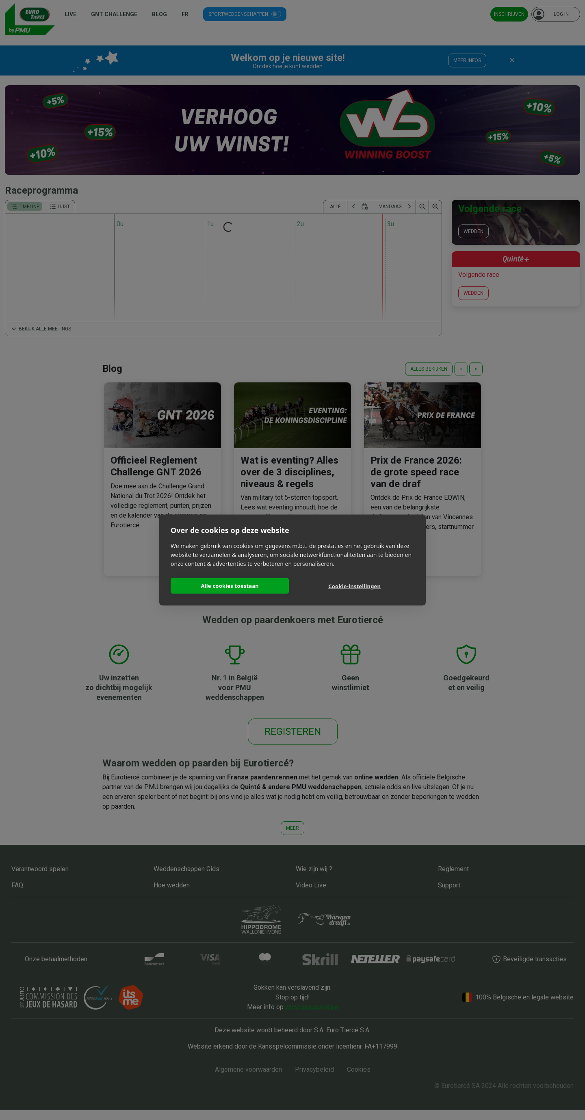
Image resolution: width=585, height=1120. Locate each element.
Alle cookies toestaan (230, 585)
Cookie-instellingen (355, 586)
